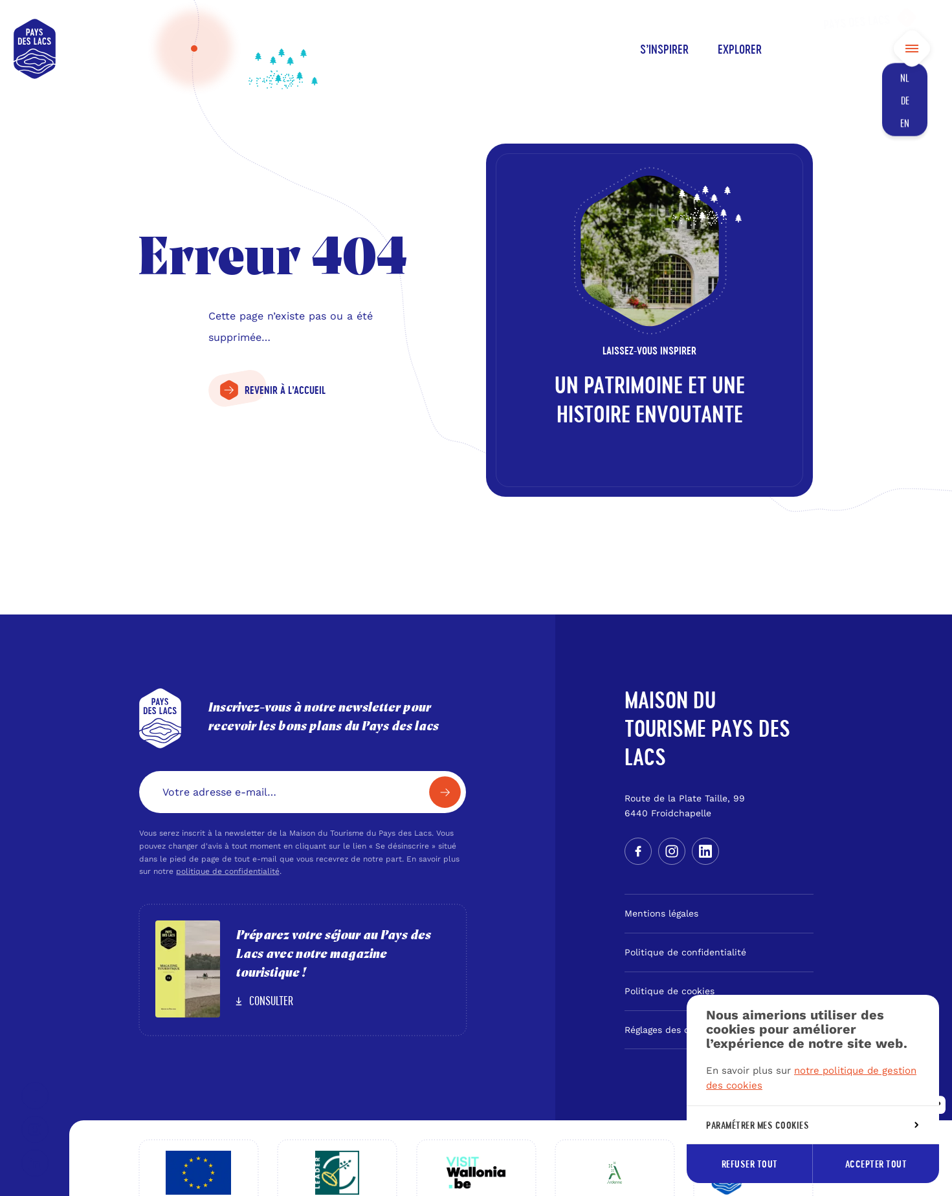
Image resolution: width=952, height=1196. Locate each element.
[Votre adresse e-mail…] (303, 792)
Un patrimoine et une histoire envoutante (650, 399)
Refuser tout (750, 1164)
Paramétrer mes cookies (812, 1125)
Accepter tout (876, 1164)
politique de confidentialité (228, 871)
